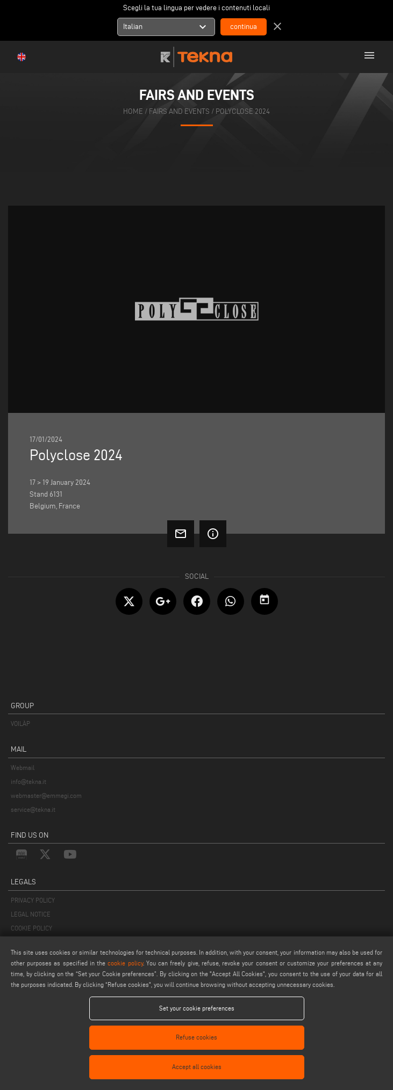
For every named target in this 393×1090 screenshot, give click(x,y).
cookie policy (125, 963)
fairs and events (179, 111)
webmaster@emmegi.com (46, 795)
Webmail (22, 767)
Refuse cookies (196, 1037)
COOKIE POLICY (31, 928)
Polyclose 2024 (243, 111)
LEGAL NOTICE (31, 914)
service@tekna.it (33, 809)
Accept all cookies (196, 1066)
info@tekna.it (28, 781)
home (133, 111)
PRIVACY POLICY (33, 900)
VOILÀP (20, 723)
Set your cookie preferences (196, 1008)
